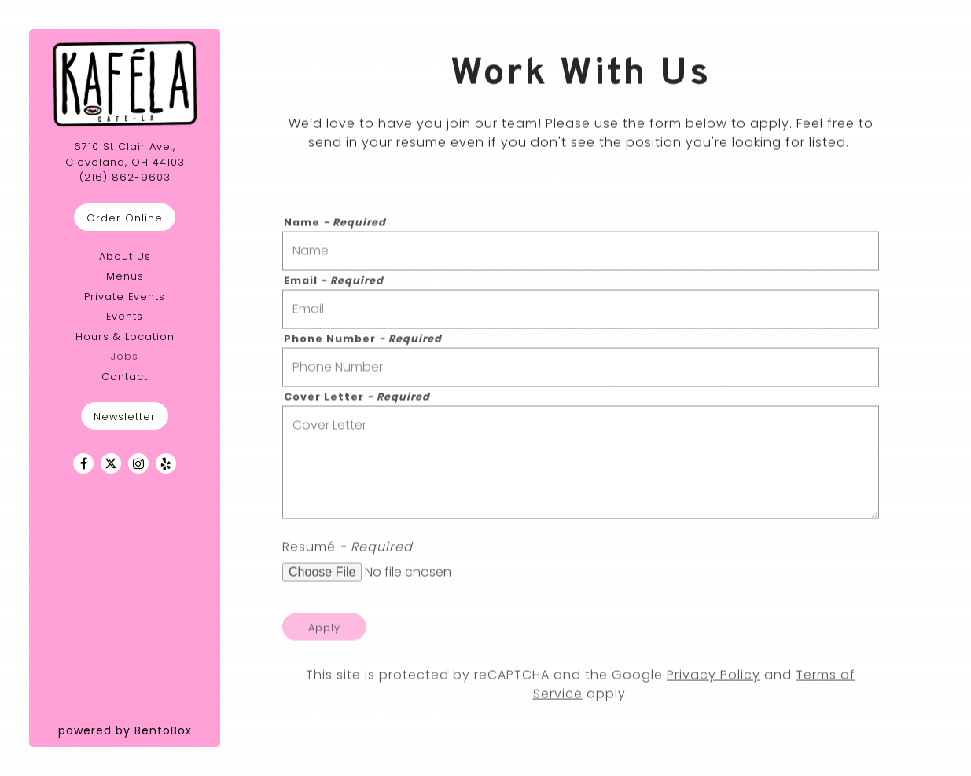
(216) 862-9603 (125, 177)
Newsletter (125, 416)
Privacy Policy (713, 679)
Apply (324, 631)
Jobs (124, 356)
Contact (124, 376)
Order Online (124, 218)
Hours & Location (125, 336)
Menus (125, 276)
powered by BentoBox (139, 730)
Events (124, 316)
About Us (125, 256)
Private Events (124, 296)
